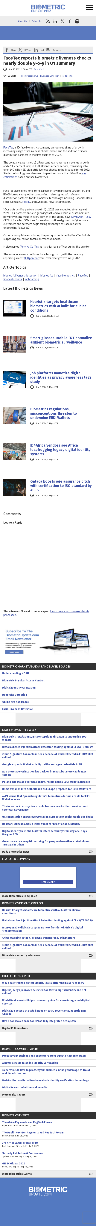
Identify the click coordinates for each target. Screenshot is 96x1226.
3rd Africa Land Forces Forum (48, 1144)
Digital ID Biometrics (15, 1028)
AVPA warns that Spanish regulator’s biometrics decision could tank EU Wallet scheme (46, 798)
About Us (22, 21)
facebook (69, 21)
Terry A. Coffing (29, 246)
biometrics (46, 275)
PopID (26, 201)
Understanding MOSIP (16, 673)
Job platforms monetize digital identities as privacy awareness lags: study (61, 377)
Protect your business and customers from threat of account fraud (44, 1055)
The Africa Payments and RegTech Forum (48, 1124)
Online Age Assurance (15, 702)
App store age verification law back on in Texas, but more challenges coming (44, 773)
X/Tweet (28, 50)
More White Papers (14, 1094)
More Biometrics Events (17, 1174)
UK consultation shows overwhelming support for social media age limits (47, 816)
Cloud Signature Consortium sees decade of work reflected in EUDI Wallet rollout (47, 756)
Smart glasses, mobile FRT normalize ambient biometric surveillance (61, 340)
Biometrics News (29, 76)
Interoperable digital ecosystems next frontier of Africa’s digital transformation (42, 929)
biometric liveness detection (20, 275)
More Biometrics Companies (19, 896)
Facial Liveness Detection (17, 709)
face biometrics (65, 275)
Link (42, 50)
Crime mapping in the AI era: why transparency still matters (38, 938)
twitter (62, 21)
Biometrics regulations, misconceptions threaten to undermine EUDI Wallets (53, 413)
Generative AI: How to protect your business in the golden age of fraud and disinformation (46, 1072)
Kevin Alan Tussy (81, 216)
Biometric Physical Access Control (23, 680)
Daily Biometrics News (16, 851)
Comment (57, 50)
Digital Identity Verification (19, 687)
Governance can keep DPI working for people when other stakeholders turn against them (46, 843)
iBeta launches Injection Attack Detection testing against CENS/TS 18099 (47, 747)
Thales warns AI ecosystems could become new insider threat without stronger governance (45, 808)
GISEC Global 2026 (48, 1165)
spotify (77, 21)
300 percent (31, 258)
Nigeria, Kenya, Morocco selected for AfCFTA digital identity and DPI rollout (44, 992)
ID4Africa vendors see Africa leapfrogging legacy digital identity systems (60, 449)
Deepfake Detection (14, 694)
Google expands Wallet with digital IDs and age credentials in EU (42, 764)
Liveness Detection (49, 76)
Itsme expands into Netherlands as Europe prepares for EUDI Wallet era (46, 789)
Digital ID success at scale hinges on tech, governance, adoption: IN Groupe (44, 1012)
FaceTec (8, 147)
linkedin (55, 21)
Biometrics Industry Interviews (21, 955)
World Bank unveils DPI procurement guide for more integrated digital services (45, 1002)
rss (48, 21)
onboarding (32, 279)
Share (13, 50)
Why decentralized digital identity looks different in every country (43, 983)
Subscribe (37, 21)
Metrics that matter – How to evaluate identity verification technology (45, 1080)
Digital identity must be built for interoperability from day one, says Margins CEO (44, 833)
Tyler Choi (39, 69)
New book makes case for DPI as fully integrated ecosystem (39, 1021)
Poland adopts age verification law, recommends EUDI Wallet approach (46, 782)
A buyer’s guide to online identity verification (30, 1063)
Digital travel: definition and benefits (25, 1087)
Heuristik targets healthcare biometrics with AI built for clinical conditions (59, 306)
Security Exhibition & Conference (48, 1155)
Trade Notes (67, 76)
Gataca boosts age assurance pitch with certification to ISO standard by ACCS (61, 485)
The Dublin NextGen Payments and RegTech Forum (48, 1134)
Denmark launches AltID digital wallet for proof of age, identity (41, 824)
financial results (12, 279)
